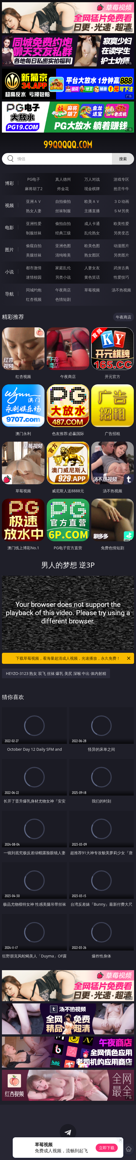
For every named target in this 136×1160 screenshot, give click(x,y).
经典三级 (63, 232)
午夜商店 (63, 289)
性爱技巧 (121, 277)
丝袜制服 (63, 210)
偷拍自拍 (63, 223)
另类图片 (121, 255)
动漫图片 (121, 245)
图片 (9, 250)
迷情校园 (33, 277)
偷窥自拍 (33, 245)
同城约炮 (33, 289)
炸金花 (63, 188)
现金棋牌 (92, 188)
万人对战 (92, 179)
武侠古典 (121, 267)
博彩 (9, 183)
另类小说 (63, 277)
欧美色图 (92, 245)
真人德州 (63, 179)
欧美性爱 (121, 223)
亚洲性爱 (33, 223)
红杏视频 (33, 299)
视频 (9, 205)
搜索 (123, 158)
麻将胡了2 (34, 188)
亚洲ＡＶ (33, 201)
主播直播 (92, 210)
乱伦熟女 (92, 232)
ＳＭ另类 (121, 210)
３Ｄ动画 (121, 201)
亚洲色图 (63, 245)
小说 (9, 272)
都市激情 (33, 267)
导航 (9, 294)
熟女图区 (92, 255)
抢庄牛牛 (121, 188)
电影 (9, 227)
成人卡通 (92, 223)
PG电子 (33, 179)
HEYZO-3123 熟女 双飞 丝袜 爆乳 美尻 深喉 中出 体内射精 (56, 673)
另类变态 (121, 232)
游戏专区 (121, 179)
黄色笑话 (92, 277)
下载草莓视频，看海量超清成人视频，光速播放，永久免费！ (73, 658)
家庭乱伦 (63, 267)
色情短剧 (63, 299)
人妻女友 (92, 267)
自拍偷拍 (63, 201)
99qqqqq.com (67, 144)
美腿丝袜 (33, 255)
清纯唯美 (63, 255)
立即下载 (106, 1147)
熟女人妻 (33, 210)
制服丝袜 (33, 232)
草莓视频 (92, 289)
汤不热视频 (121, 289)
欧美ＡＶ (92, 201)
